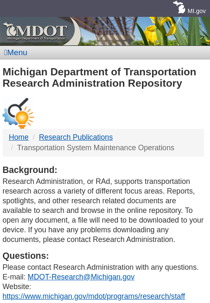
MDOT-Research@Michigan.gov (81, 277)
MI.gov (197, 11)
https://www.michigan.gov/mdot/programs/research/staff (94, 296)
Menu (15, 52)
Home (19, 137)
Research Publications (76, 137)
